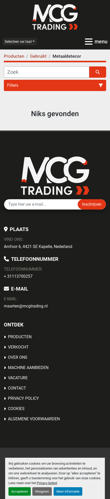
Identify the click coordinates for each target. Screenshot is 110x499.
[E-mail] (41, 204)
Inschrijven (92, 204)
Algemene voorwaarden (34, 418)
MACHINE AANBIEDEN (28, 367)
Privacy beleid (47, 483)
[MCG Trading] (55, 175)
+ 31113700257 (18, 276)
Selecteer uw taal (18, 41)
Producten (20, 336)
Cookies (16, 408)
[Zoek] (46, 72)
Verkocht (18, 347)
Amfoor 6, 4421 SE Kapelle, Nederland (38, 246)
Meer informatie (67, 491)
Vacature (18, 377)
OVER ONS (17, 357)
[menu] (89, 41)
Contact (17, 388)
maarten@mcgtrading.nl (26, 306)
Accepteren (19, 491)
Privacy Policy (23, 398)
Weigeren (42, 491)
